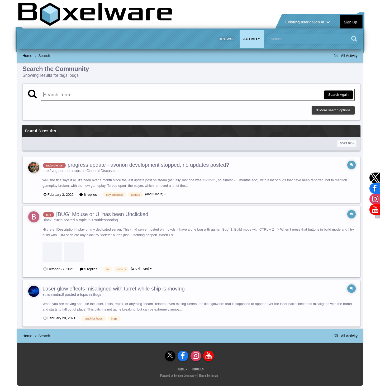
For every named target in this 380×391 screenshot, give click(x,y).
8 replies (88, 195)
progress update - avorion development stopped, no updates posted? (148, 165)
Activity (251, 39)
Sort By (347, 143)
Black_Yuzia (52, 220)
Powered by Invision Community (178, 375)
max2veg (50, 171)
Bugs (97, 294)
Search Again (338, 95)
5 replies (88, 269)
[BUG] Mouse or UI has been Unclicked (102, 214)
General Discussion (102, 171)
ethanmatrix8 (53, 294)
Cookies (198, 369)
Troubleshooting (105, 220)
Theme (181, 369)
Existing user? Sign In (307, 22)
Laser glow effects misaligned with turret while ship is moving (113, 289)
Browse (226, 39)
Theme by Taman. (208, 375)
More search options (333, 110)
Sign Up (350, 22)
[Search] (294, 39)
